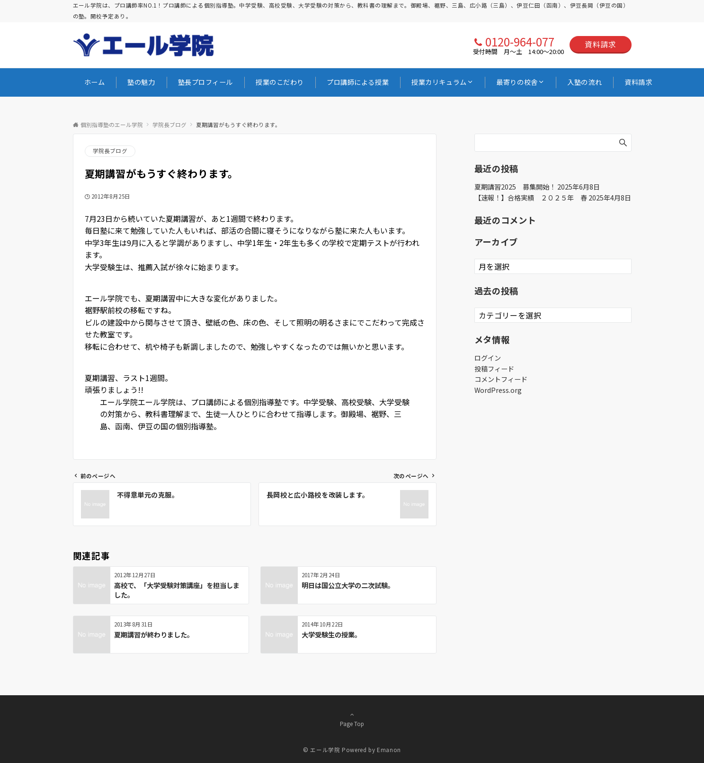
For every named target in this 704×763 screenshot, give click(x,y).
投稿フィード (494, 368)
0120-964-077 (519, 41)
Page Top (352, 718)
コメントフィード (500, 379)
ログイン (487, 358)
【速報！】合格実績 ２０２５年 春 (530, 197)
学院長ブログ (110, 150)
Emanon (389, 750)
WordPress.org (498, 390)
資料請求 (600, 44)
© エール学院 (321, 750)
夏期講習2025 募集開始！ (515, 186)
